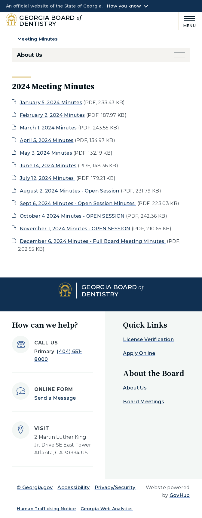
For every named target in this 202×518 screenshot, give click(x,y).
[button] (179, 55)
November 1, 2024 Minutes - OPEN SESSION (75, 229)
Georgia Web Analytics (107, 508)
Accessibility (73, 487)
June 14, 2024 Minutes (48, 165)
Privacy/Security (115, 487)
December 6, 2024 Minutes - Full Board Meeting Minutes (93, 241)
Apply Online (139, 353)
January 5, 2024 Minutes (51, 102)
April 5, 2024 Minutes (47, 140)
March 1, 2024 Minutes (48, 128)
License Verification (148, 339)
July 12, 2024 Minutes (47, 178)
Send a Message (55, 398)
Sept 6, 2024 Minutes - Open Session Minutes (78, 203)
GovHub (180, 495)
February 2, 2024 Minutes (52, 115)
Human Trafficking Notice (46, 508)
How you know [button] (124, 6)
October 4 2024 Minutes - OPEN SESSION (72, 216)
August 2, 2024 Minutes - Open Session (70, 191)
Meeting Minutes (37, 39)
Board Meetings (143, 401)
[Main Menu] (187, 21)
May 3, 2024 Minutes (46, 153)
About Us (29, 55)
